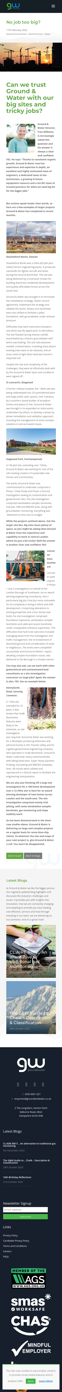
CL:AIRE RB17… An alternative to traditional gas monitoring (29, 1144)
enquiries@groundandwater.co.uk (32, 1098)
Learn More (46, 1381)
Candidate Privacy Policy (16, 1240)
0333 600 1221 (33, 1094)
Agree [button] (31, 1381)
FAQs (6, 1256)
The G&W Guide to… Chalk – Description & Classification (26, 1161)
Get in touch (14, 855)
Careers (7, 1251)
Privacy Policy (10, 1235)
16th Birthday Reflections (17, 1177)
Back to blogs (33, 855)
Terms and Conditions (15, 1246)
